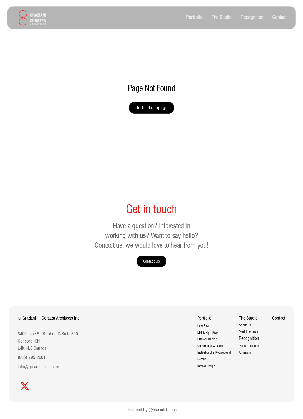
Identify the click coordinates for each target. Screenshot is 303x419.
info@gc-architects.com (38, 366)
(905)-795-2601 (32, 357)
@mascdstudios (162, 409)
